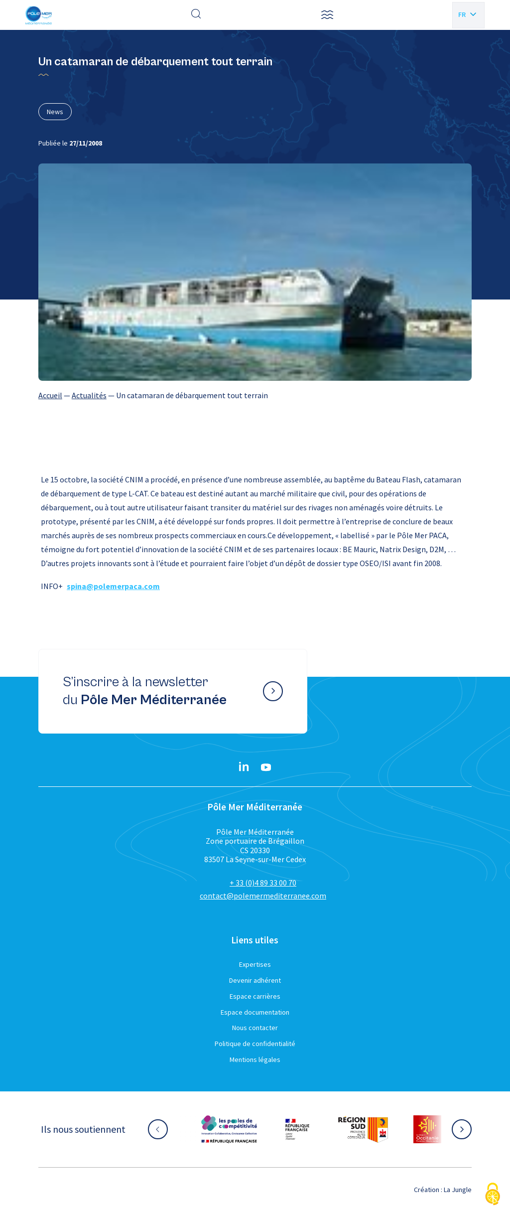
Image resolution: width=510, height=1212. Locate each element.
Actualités (89, 395)
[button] (327, 15)
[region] (255, 395)
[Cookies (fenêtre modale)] (492, 1195)
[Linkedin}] (244, 767)
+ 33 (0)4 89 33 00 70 (263, 883)
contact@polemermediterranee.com (263, 896)
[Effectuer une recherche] (196, 15)
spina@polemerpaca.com (113, 586)
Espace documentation (255, 1012)
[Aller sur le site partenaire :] (229, 1129)
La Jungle (458, 1189)
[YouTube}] (266, 767)
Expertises (255, 964)
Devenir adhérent (255, 980)
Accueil (50, 395)
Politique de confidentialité (255, 1043)
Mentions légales (255, 1059)
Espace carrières (255, 996)
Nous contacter (255, 1027)
